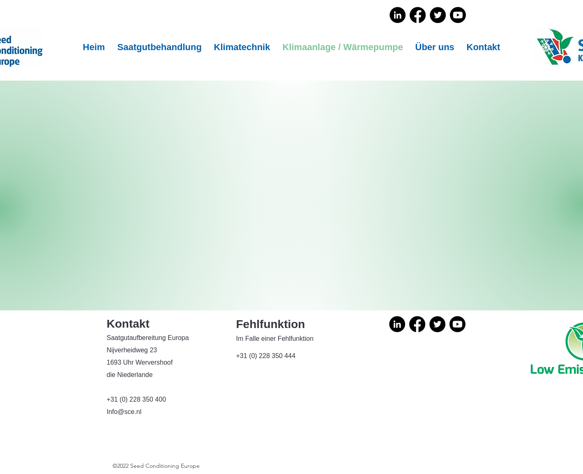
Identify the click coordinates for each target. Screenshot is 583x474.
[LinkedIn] (397, 15)
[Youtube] (458, 15)
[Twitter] (438, 15)
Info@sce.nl (124, 411)
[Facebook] (418, 15)
